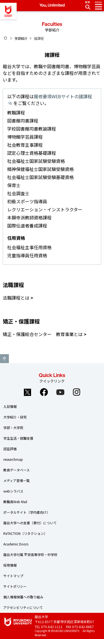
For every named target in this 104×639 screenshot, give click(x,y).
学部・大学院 (13, 427)
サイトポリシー (15, 586)
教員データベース (16, 469)
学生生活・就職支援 (18, 438)
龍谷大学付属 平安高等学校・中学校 (30, 554)
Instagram (76, 392)
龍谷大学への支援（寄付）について (30, 522)
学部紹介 (21, 38)
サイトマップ (13, 575)
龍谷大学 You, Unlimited (8, 11)
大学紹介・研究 (15, 417)
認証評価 (10, 448)
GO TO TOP (4, 358)
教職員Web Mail (15, 501)
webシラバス (13, 491)
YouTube (60, 392)
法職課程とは (16, 297)
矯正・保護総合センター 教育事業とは (43, 334)
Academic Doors (15, 544)
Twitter (27, 392)
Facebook (43, 392)
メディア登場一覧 (16, 480)
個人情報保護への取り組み (23, 596)
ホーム (5, 38)
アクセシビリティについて (23, 607)
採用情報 (10, 565)
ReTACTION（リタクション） (25, 533)
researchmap (13, 459)
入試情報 (10, 406)
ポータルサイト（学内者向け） (26, 512)
